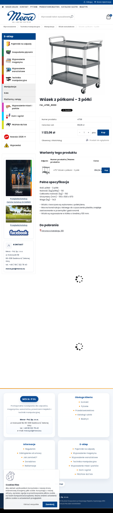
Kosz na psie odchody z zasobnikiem (89, 350)
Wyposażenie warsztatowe (15, 70)
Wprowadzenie (9, 26)
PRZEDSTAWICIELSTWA (49, 7)
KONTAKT (24, 7)
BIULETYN (83, 7)
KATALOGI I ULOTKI (69, 7)
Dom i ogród (14, 116)
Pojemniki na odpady (19, 44)
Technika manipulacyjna (30, 26)
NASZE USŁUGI (12, 7)
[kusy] (81, 132)
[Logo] (19, 17)
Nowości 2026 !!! (15, 136)
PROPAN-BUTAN (16, 124)
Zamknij (50, 504)
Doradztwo (30, 461)
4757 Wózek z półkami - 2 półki (66, 170)
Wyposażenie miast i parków (19, 107)
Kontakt (85, 402)
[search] (71, 17)
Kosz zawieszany (49, 349)
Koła (6, 93)
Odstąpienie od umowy (30, 453)
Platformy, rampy (12, 99)
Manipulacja (49, 26)
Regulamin (30, 449)
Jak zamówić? (30, 457)
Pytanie (84, 406)
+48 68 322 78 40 (31, 428)
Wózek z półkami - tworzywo (55, 283)
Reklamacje (30, 465)
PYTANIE (33, 7)
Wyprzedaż (12, 145)
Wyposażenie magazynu (15, 60)
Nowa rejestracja (104, 2)
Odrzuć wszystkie (31, 504)
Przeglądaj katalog (18, 198)
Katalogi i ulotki (84, 414)
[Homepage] (3, 7)
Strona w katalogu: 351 (52, 230)
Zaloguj (89, 2)
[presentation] (40, 276)
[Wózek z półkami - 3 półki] (75, 64)
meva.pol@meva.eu (15, 269)
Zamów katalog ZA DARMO (19, 202)
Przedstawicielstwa (84, 410)
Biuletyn (85, 418)
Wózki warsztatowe (66, 26)
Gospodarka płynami (19, 52)
